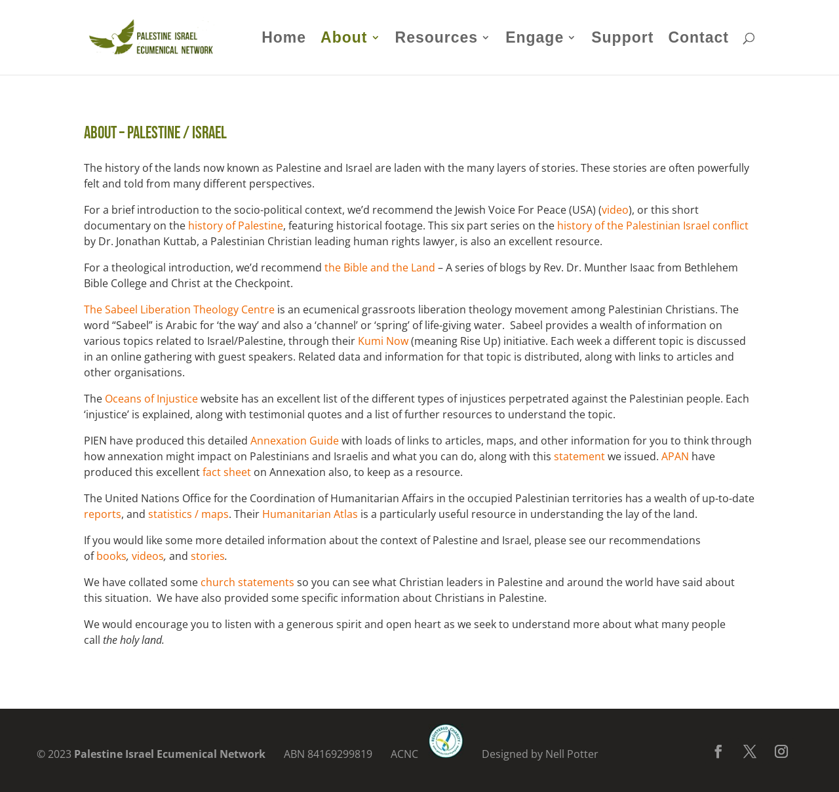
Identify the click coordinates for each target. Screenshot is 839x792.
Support (622, 39)
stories (208, 556)
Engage (534, 39)
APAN (675, 456)
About (344, 39)
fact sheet (227, 472)
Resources (436, 39)
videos (148, 556)
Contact (698, 39)
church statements (247, 582)
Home (284, 39)
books (111, 556)
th (329, 267)
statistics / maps (188, 514)
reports (102, 514)
